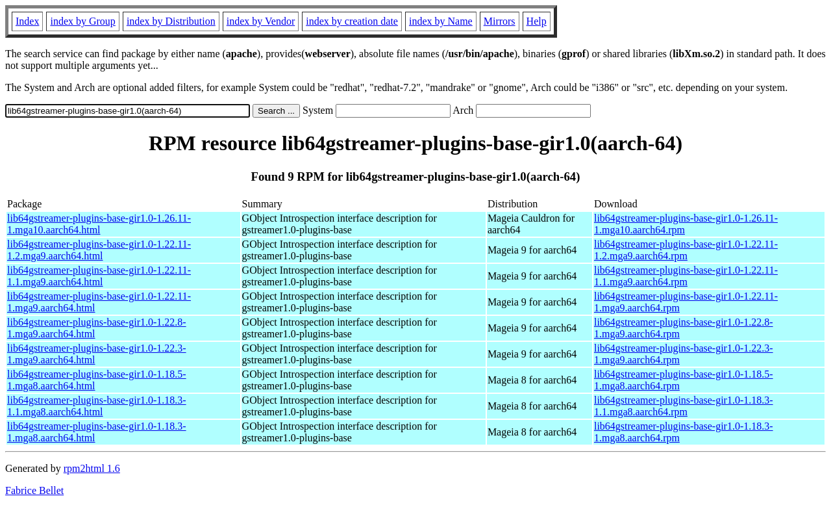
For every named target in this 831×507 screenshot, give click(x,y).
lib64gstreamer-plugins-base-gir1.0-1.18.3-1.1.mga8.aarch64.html (96, 406)
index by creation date (352, 21)
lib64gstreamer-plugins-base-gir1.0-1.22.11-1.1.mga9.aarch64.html (99, 276)
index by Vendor (261, 21)
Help (537, 21)
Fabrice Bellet (34, 490)
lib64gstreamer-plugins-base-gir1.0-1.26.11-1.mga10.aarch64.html (99, 224)
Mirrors (499, 21)
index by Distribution (171, 21)
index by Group (82, 21)
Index (27, 21)
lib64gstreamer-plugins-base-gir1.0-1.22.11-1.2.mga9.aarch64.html (99, 250)
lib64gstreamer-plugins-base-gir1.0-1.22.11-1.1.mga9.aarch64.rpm (686, 276)
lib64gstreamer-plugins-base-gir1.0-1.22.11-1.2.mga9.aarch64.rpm (686, 250)
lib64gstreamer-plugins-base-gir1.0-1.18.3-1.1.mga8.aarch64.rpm (683, 406)
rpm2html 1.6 (92, 468)
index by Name (441, 21)
